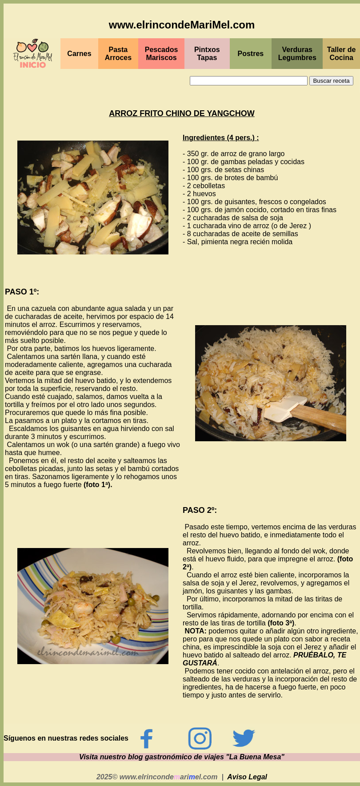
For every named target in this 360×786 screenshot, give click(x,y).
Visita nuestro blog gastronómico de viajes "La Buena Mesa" (181, 757)
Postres (251, 53)
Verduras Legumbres (297, 53)
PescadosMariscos (161, 53)
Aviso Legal (247, 777)
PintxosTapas (207, 53)
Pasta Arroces (118, 53)
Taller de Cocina (341, 53)
